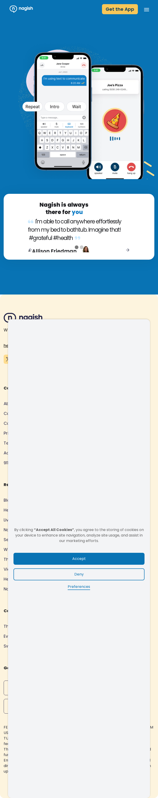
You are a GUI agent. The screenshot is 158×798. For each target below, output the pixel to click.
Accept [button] (79, 558)
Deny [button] (79, 574)
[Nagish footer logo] (23, 319)
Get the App (120, 9)
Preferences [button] (79, 586)
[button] (145, 9)
